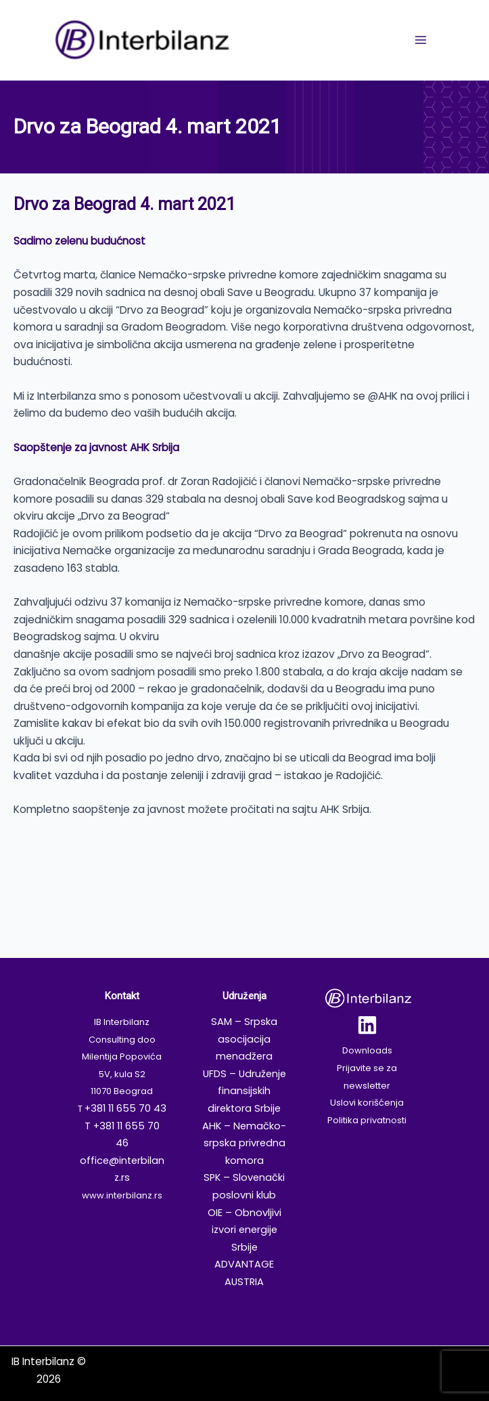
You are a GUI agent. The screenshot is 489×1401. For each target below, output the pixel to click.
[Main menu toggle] (420, 39)
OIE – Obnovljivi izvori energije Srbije (244, 1230)
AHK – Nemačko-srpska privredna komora (244, 1143)
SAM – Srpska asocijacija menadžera (244, 1039)
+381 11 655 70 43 (125, 1108)
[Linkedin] (367, 1025)
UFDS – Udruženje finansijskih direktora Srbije (244, 1091)
